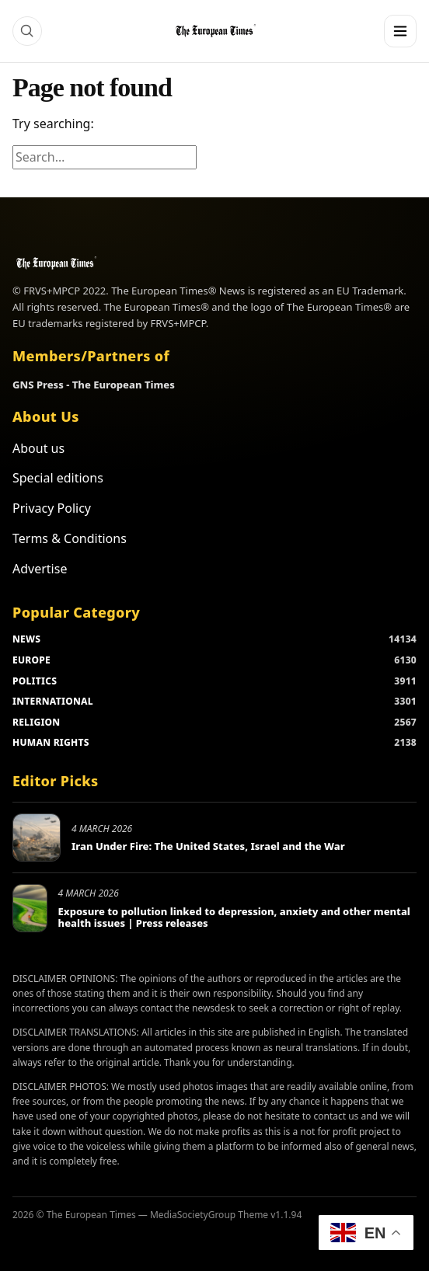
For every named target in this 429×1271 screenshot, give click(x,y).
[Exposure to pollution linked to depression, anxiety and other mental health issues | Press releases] (30, 908)
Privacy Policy (51, 508)
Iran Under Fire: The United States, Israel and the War (208, 846)
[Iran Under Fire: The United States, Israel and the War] (36, 837)
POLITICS (34, 681)
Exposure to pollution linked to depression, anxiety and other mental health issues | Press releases (234, 917)
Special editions (57, 477)
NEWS (26, 639)
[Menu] (400, 31)
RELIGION (36, 722)
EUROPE (31, 660)
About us (38, 448)
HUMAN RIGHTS (50, 742)
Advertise (39, 568)
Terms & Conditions (69, 538)
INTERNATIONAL (52, 701)
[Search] (27, 31)
